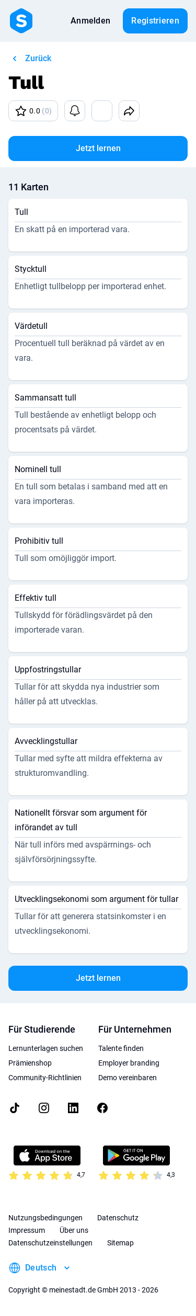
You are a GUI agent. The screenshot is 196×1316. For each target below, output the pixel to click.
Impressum (26, 1230)
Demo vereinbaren (127, 1077)
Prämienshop (30, 1063)
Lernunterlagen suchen (45, 1048)
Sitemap (120, 1243)
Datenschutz (118, 1218)
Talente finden (121, 1048)
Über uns (74, 1230)
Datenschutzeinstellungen (50, 1243)
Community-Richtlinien (45, 1077)
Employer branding (128, 1063)
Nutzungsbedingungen (45, 1218)
